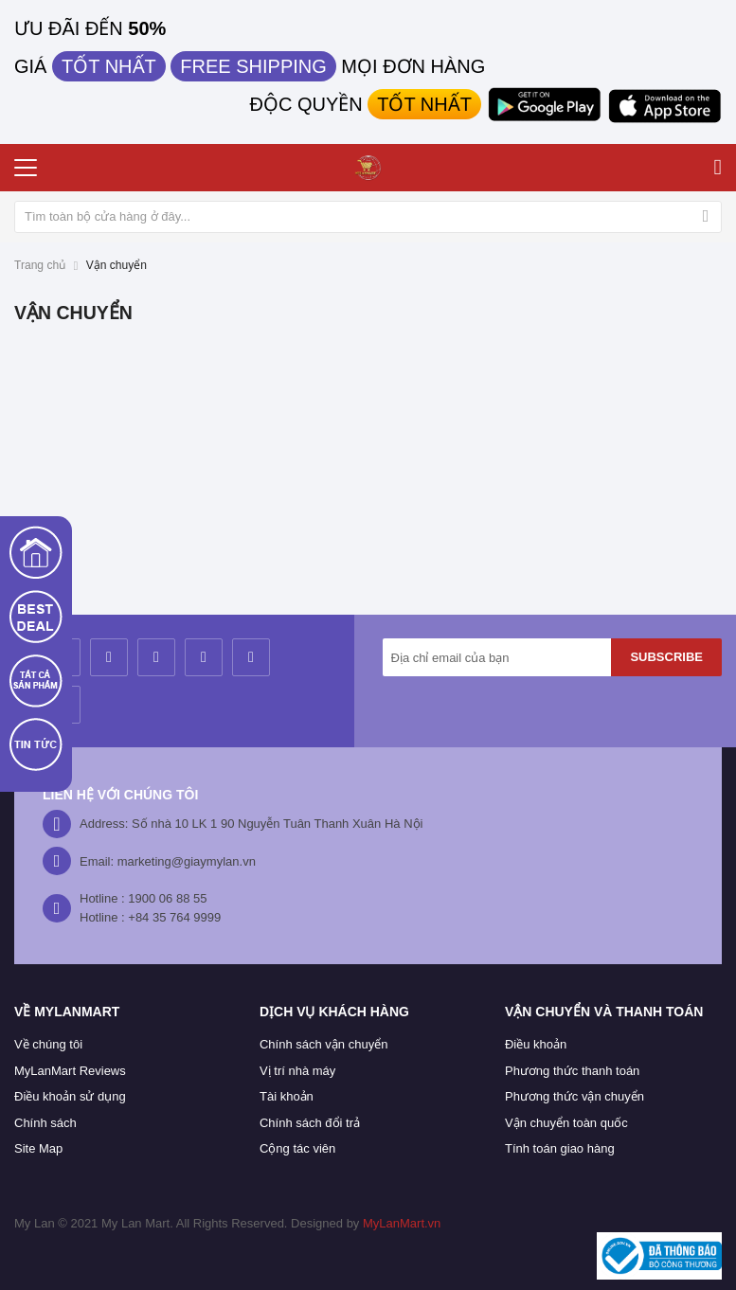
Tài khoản (287, 1096)
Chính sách (45, 1123)
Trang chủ (39, 265)
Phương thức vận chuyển (574, 1096)
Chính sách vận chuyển (323, 1044)
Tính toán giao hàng (560, 1148)
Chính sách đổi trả (310, 1123)
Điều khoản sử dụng (70, 1096)
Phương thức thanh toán (572, 1071)
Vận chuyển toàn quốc (566, 1123)
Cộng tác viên (297, 1148)
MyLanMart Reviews (70, 1071)
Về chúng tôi (48, 1044)
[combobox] (368, 217)
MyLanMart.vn (401, 1223)
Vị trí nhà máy (297, 1071)
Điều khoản (535, 1044)
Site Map (38, 1148)
